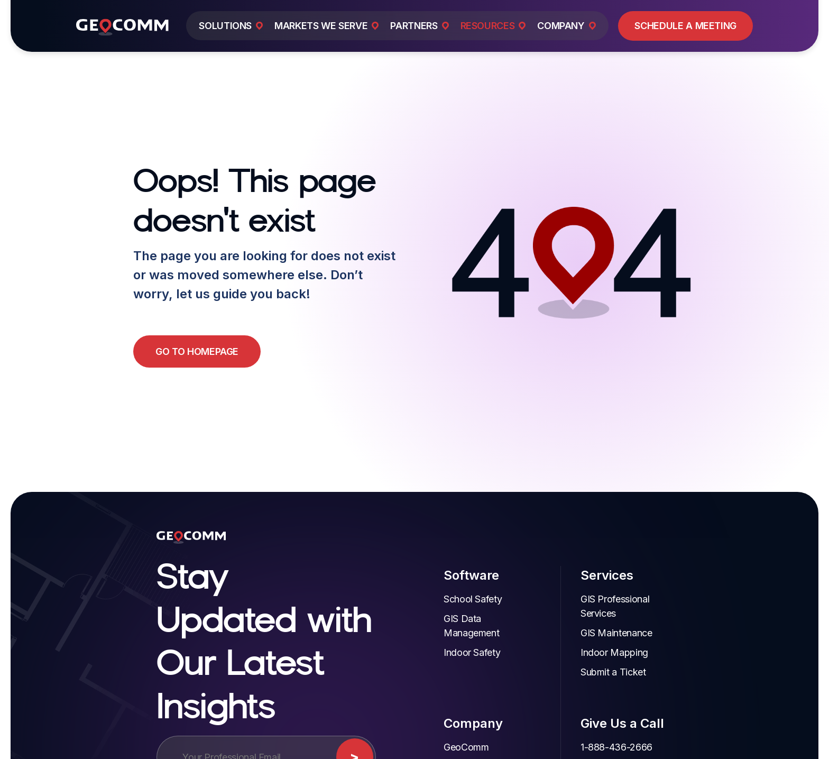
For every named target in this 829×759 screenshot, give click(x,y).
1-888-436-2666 (594, 732)
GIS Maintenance (594, 618)
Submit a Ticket (591, 657)
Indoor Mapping (592, 638)
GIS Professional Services (611, 599)
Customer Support (596, 752)
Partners (437, 752)
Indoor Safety (448, 652)
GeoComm (442, 732)
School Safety (449, 599)
